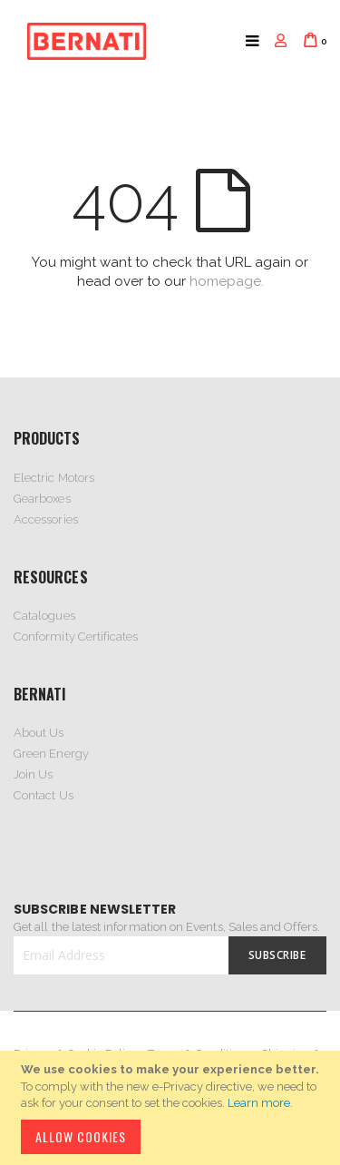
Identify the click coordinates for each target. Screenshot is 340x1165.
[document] (173, 1108)
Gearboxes (42, 498)
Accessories (46, 519)
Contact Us (43, 795)
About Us (39, 732)
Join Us (33, 774)
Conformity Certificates (76, 636)
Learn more (259, 1103)
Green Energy (51, 753)
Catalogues (44, 615)
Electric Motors (54, 478)
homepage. (226, 281)
